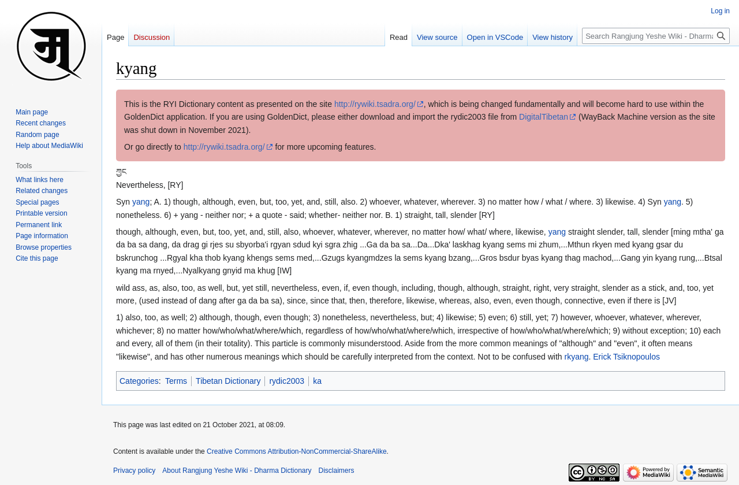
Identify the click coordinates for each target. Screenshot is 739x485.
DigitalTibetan (543, 116)
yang (141, 201)
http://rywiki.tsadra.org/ (375, 104)
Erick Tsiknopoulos (626, 356)
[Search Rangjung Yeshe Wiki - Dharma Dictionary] (656, 36)
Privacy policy (134, 471)
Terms (176, 381)
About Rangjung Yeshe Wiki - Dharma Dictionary (236, 471)
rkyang (576, 356)
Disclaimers (336, 471)
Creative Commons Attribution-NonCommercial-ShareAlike (296, 451)
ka (317, 381)
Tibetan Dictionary (228, 381)
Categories (139, 381)
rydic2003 (286, 381)
